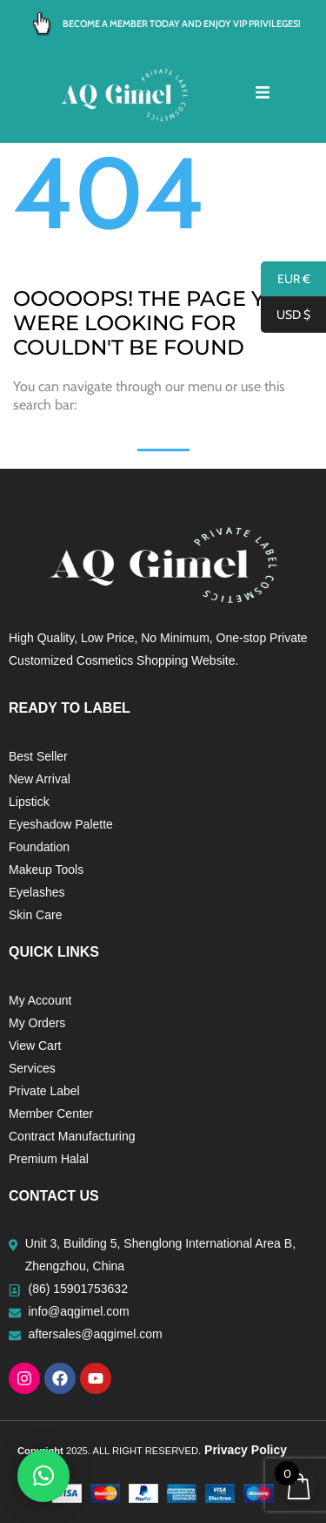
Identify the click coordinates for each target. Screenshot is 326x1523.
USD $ (285, 315)
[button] (43, 1476)
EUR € (285, 279)
